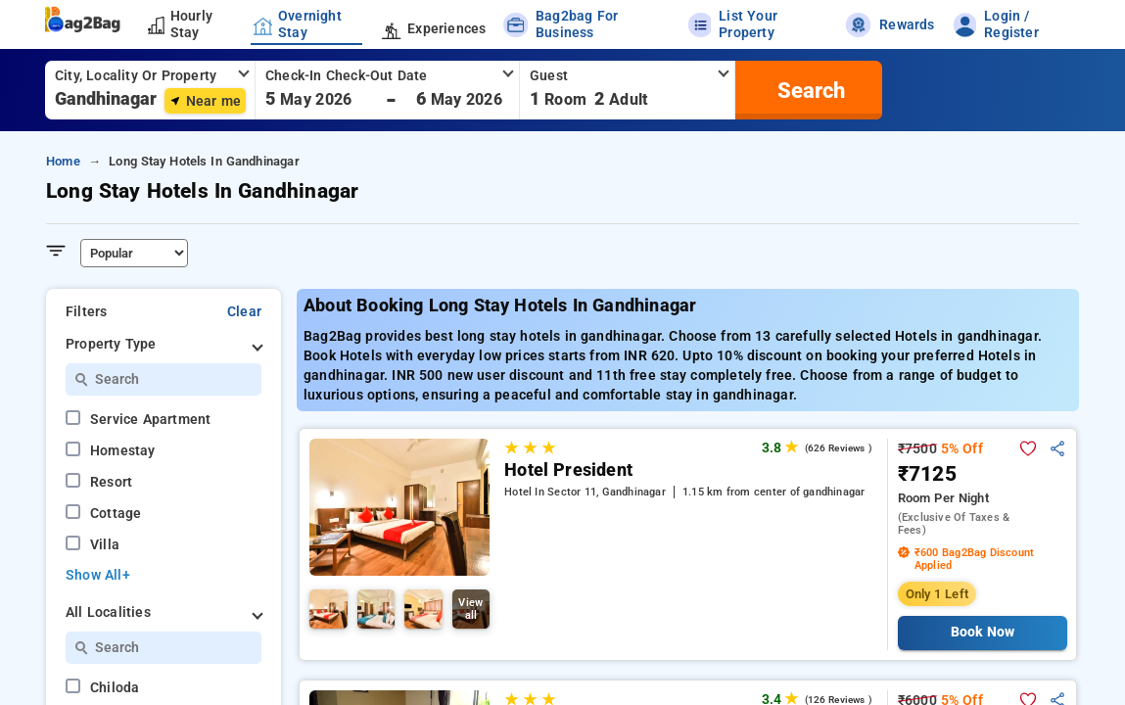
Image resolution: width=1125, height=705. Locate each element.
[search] (808, 90)
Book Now (982, 632)
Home (63, 161)
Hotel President (568, 470)
